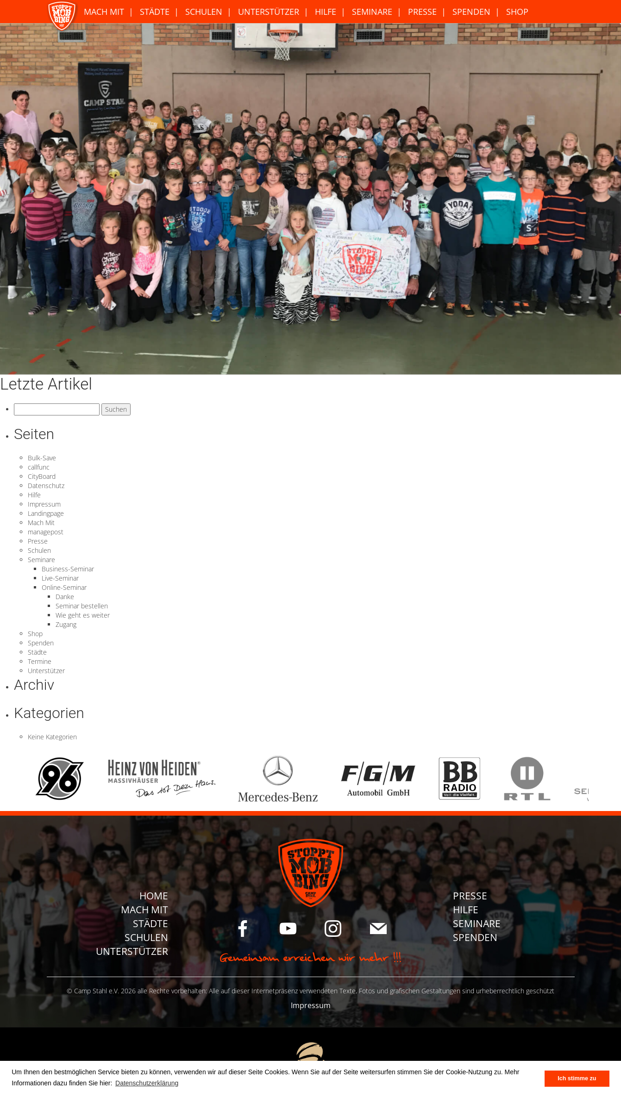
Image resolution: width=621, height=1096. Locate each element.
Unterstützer (268, 11)
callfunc (39, 467)
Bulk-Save (42, 457)
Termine (39, 661)
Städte (154, 11)
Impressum (44, 504)
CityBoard (42, 476)
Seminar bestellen (82, 605)
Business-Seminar (68, 568)
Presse (422, 11)
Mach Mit (104, 11)
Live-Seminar (60, 578)
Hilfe (325, 11)
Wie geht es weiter (83, 615)
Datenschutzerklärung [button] (146, 1083)
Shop (517, 11)
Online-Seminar (64, 587)
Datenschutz (46, 485)
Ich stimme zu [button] (577, 1078)
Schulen (203, 11)
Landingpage (46, 513)
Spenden (471, 11)
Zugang (66, 624)
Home (153, 895)
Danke (65, 596)
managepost (45, 531)
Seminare (372, 11)
